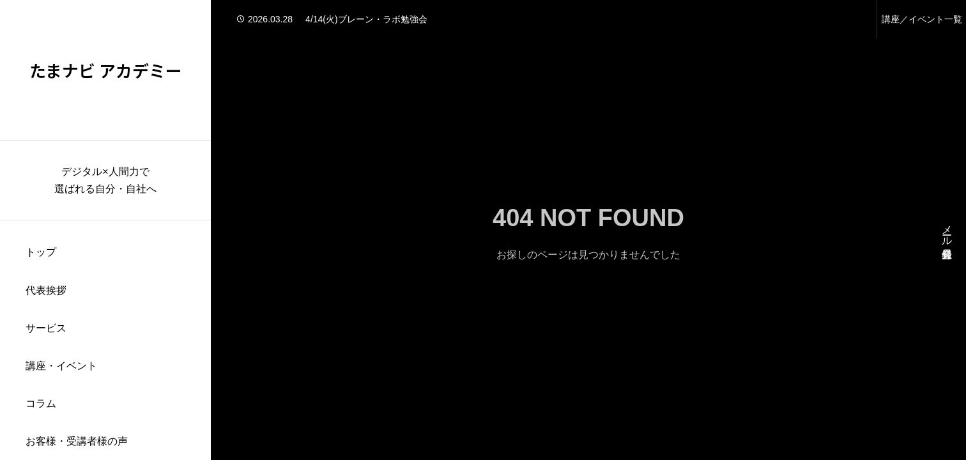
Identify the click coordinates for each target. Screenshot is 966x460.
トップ (41, 252)
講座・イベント (61, 365)
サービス (46, 328)
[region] (105, 230)
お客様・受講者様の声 (77, 441)
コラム (41, 403)
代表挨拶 (46, 290)
